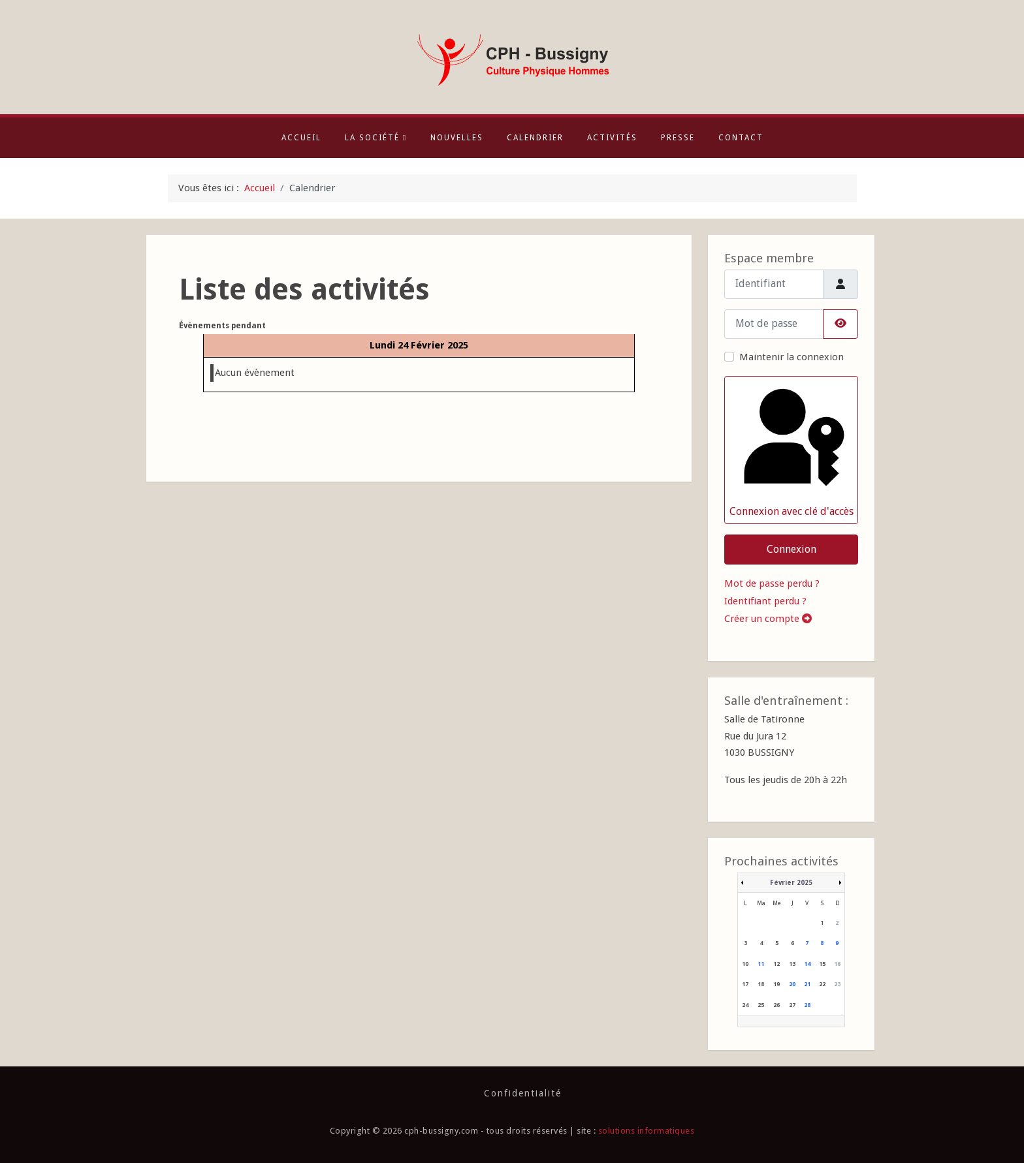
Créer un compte (768, 619)
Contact (740, 137)
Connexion (791, 549)
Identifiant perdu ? (765, 601)
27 (792, 1005)
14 (807, 964)
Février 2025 (791, 882)
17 (745, 984)
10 (745, 964)
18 (761, 984)
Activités (612, 137)
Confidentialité (523, 1093)
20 (792, 984)
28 (807, 1005)
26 (776, 1005)
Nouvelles (456, 137)
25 (761, 1005)
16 (837, 964)
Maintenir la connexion (791, 357)
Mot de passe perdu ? (772, 583)
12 (776, 964)
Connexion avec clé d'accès (791, 449)
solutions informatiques (646, 1131)
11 (761, 964)
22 (822, 984)
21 (807, 984)
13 (792, 964)
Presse (678, 137)
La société (376, 137)
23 (837, 984)
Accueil (301, 137)
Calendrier (535, 137)
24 (745, 1005)
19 (776, 984)
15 (822, 964)
